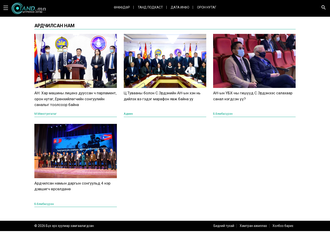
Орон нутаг (206, 7)
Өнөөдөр (122, 7)
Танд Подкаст (150, 7)
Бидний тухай (224, 232)
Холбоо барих (282, 232)
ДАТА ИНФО (180, 7)
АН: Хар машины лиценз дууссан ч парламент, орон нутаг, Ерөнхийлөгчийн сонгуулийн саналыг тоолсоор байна (75, 102)
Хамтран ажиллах (253, 232)
